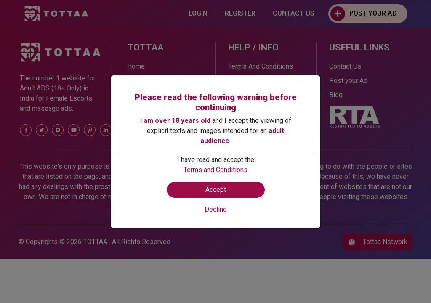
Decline (216, 209)
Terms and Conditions (215, 170)
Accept (215, 190)
